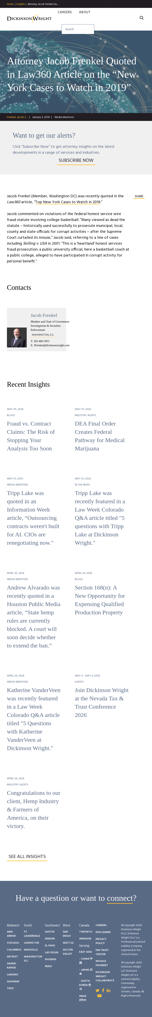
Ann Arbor (11, 934)
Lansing (12, 975)
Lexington (31, 943)
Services (58, 11)
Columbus (14, 950)
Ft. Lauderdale (32, 934)
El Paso (50, 946)
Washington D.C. (33, 959)
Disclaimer (103, 932)
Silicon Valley (68, 952)
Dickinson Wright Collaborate (105, 976)
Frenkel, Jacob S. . (17, 117)
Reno (48, 966)
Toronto (85, 932)
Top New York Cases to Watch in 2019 (67, 202)
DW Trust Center (102, 952)
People (102, 11)
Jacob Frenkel (44, 315)
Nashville (31, 950)
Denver (50, 939)
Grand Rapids (11, 966)
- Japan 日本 (86, 972)
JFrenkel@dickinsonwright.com (51, 345)
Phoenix (50, 959)
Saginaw (13, 982)
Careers (65, 17)
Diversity (123, 11)
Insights (20, 4)
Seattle (68, 943)
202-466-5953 (41, 341)
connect (120, 898)
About (84, 17)
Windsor (85, 939)
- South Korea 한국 (85, 985)
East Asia (85, 952)
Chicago (13, 943)
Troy (10, 988)
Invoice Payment (102, 963)
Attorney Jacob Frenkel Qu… (43, 4)
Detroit (12, 957)
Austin (49, 932)
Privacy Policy (101, 941)
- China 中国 (86, 961)
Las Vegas (51, 953)
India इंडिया (82, 998)
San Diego (67, 934)
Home (10, 4)
